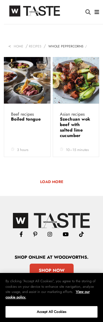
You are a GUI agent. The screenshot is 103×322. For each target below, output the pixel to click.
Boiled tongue (26, 119)
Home (18, 46)
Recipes (35, 46)
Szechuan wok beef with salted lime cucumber (75, 127)
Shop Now (52, 270)
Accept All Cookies (51, 311)
